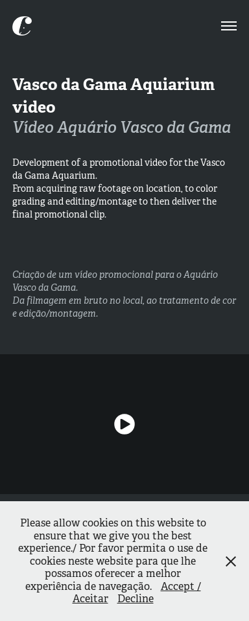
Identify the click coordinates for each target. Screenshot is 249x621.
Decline (135, 598)
